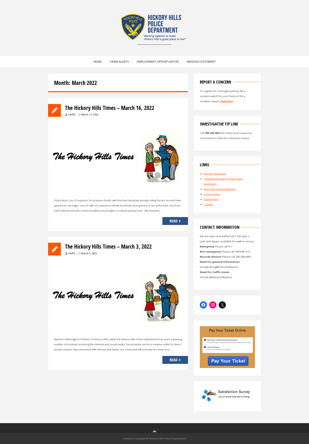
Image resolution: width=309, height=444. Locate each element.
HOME (97, 61)
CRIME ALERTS (119, 61)
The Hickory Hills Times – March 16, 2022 (109, 107)
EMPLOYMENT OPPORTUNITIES (158, 61)
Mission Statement (215, 174)
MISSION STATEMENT (201, 61)
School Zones (212, 194)
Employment (211, 199)
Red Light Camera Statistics (220, 189)
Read (176, 221)
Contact (208, 204)
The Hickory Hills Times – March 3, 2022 (108, 246)
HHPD (72, 114)
